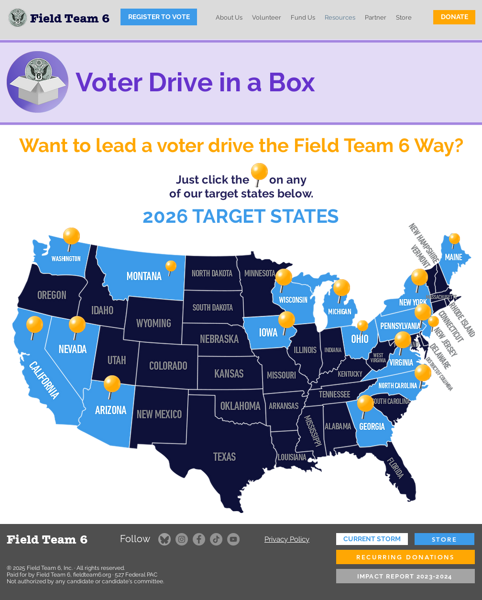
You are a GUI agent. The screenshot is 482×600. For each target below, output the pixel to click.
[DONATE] (454, 17)
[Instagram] (181, 539)
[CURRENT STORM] (372, 539)
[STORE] (444, 539)
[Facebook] (199, 539)
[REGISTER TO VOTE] (158, 17)
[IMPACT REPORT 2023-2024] (405, 576)
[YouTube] (233, 539)
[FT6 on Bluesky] (164, 539)
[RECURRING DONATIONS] (405, 557)
